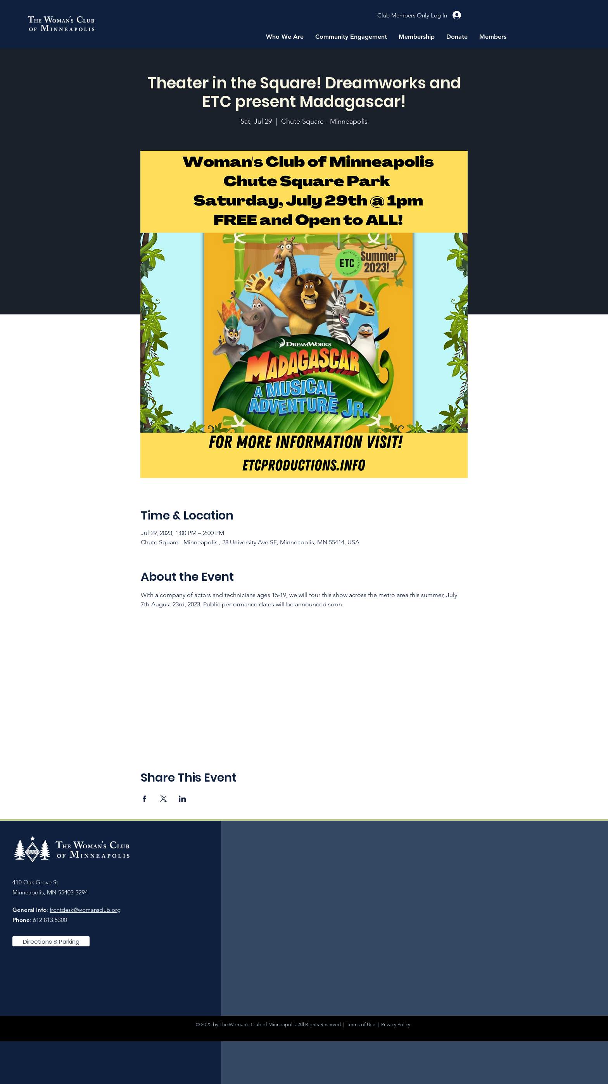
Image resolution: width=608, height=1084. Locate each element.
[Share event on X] (163, 799)
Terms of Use (361, 1024)
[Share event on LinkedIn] (182, 799)
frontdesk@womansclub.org (85, 909)
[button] (284, 37)
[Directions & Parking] (51, 941)
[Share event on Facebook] (144, 799)
